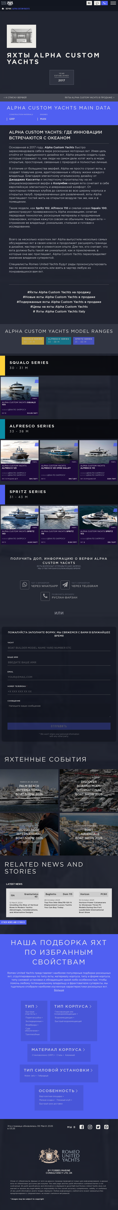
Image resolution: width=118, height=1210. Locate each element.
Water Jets (29, 1076)
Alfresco (58, 340)
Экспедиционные (33, 1021)
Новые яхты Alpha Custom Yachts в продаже (60, 297)
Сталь (59, 1055)
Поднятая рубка (33, 1018)
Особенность (59, 1091)
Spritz (83, 340)
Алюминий (70, 1055)
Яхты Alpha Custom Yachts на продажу (60, 292)
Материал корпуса (59, 1049)
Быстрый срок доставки (51, 1104)
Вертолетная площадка (50, 1096)
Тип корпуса (73, 1006)
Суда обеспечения (31, 1030)
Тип (32, 1006)
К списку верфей (14, 98)
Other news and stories (13, 922)
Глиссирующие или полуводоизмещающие (65, 1013)
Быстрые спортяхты (30, 1013)
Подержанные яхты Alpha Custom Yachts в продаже (60, 302)
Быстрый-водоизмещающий (68, 1021)
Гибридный (43, 1076)
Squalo (33, 340)
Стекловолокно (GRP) (43, 1055)
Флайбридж (31, 1025)
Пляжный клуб (63, 1100)
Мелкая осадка (46, 1100)
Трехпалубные (32, 1034)
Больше (59, 990)
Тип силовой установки (59, 1070)
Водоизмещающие (64, 1018)
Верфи (8, 9)
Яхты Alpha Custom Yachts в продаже (90, 98)
